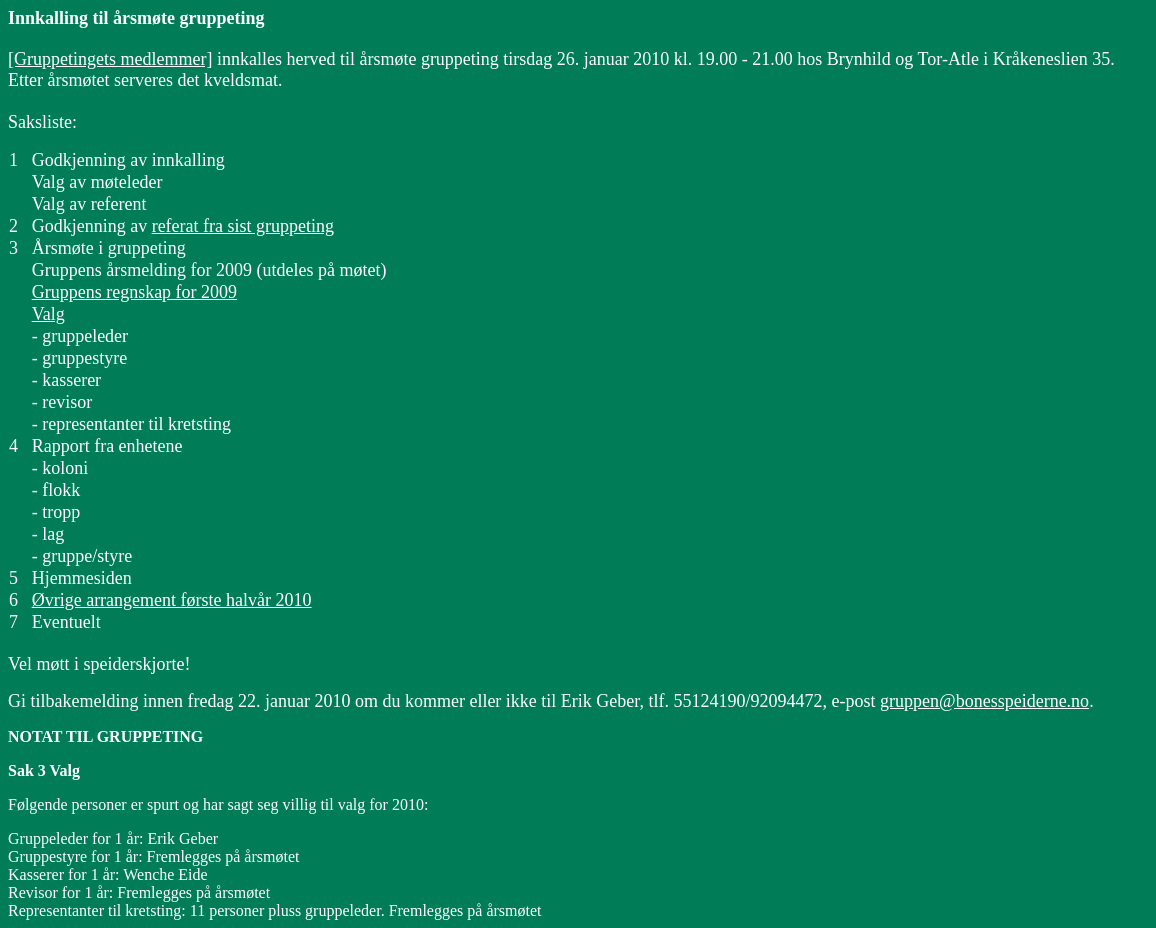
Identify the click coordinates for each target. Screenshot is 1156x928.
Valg (48, 314)
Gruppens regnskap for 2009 (134, 292)
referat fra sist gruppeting (243, 226)
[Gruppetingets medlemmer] (110, 59)
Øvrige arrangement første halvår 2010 (172, 600)
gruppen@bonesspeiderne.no (984, 701)
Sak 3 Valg (44, 770)
